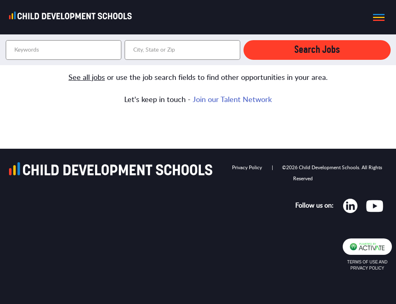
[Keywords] (63, 50)
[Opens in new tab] (350, 208)
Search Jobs (317, 50)
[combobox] (182, 50)
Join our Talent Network (232, 100)
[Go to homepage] (73, 17)
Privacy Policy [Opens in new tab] (247, 167)
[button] (376, 17)
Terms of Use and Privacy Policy (367, 265)
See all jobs (86, 78)
